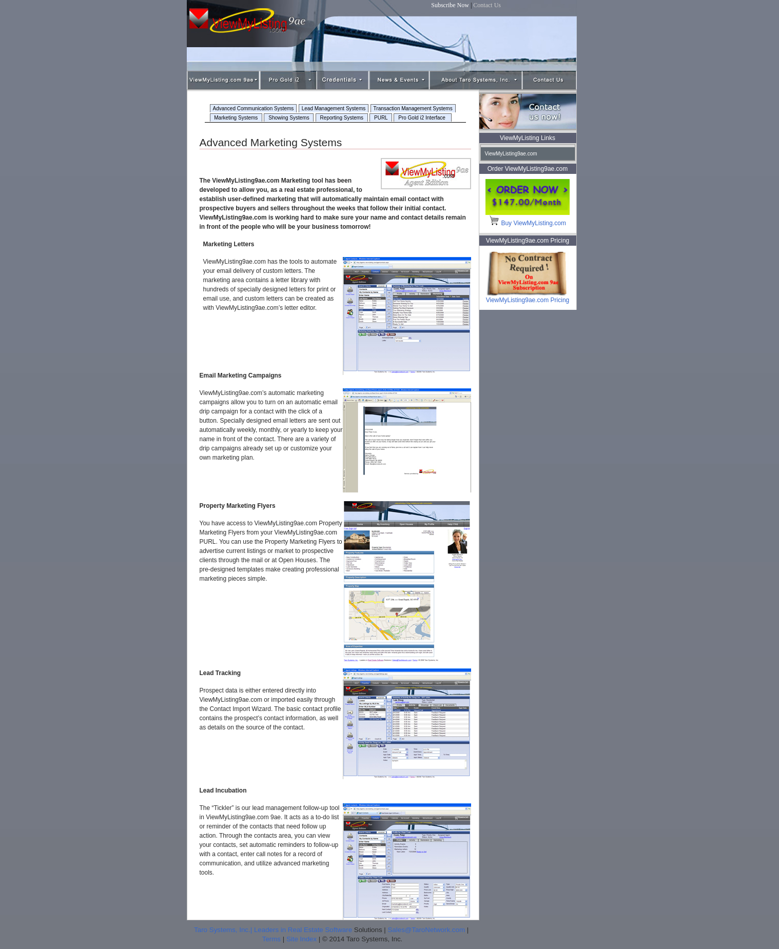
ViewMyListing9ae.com (511, 153)
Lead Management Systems (334, 108)
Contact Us (487, 5)
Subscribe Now (450, 5)
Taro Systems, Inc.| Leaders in (241, 930)
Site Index (301, 939)
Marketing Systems (236, 118)
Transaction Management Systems (413, 108)
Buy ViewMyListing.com (527, 223)
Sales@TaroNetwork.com (426, 930)
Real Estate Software (320, 930)
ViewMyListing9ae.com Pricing (528, 297)
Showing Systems (288, 118)
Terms (271, 939)
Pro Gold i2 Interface (422, 118)
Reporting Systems (342, 118)
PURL (381, 118)
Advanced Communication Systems (253, 108)
